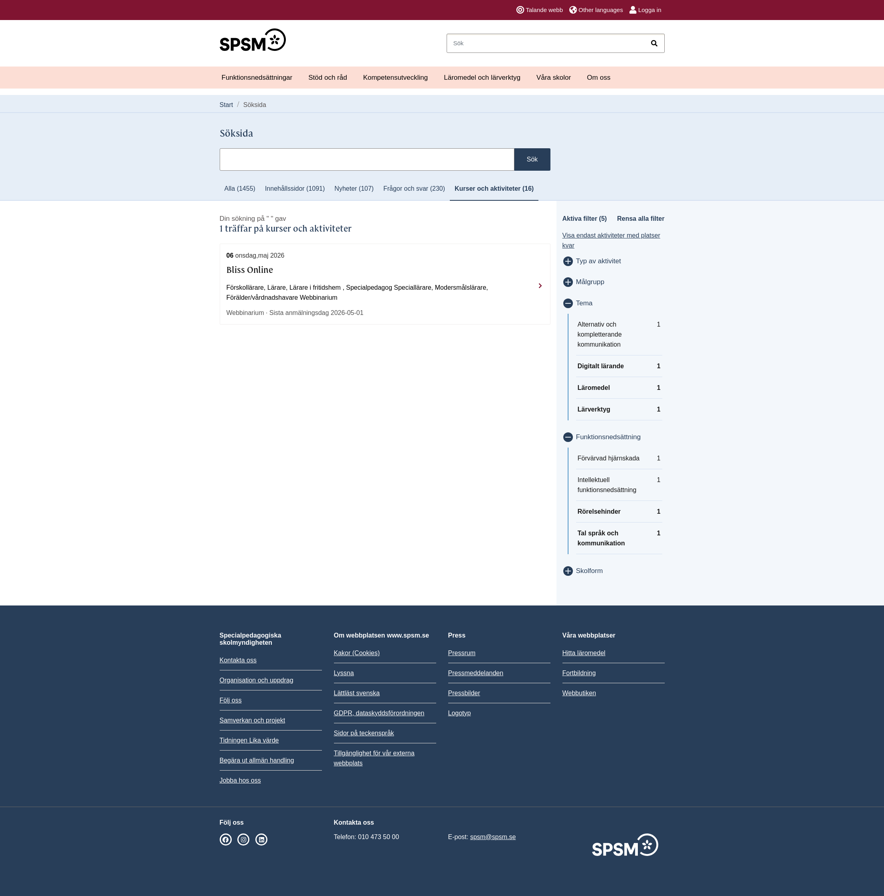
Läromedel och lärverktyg (482, 77)
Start (226, 104)
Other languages (596, 10)
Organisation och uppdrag (256, 680)
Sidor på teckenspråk (364, 733)
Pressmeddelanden (476, 673)
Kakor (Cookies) (357, 653)
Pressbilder (464, 693)
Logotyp (459, 713)
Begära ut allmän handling (257, 760)
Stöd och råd (327, 77)
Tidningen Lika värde (249, 740)
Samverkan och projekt (252, 720)
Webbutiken (579, 693)
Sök (532, 159)
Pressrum (461, 653)
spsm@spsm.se (493, 836)
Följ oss (231, 700)
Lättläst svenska (357, 693)
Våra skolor (553, 77)
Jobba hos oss (240, 780)
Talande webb (539, 10)
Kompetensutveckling (395, 77)
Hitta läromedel (584, 653)
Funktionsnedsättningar (257, 77)
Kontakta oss (238, 660)
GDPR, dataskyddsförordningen (379, 713)
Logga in (645, 10)
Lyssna (344, 673)
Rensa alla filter (640, 218)
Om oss (599, 77)
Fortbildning (579, 673)
